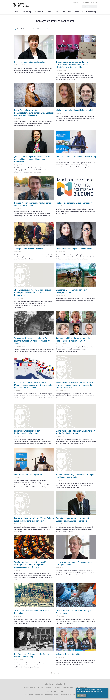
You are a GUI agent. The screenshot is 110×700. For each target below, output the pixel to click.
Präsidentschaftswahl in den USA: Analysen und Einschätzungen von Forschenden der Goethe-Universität (75, 385)
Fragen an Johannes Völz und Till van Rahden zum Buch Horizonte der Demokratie (34, 519)
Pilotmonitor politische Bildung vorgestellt (74, 202)
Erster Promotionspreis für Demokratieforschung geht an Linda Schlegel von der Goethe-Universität (34, 113)
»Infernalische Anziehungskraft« (28, 474)
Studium (49, 12)
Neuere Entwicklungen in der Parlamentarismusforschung (27, 432)
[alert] (55, 29)
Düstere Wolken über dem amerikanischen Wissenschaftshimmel (32, 204)
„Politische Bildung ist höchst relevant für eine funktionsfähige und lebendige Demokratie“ (32, 159)
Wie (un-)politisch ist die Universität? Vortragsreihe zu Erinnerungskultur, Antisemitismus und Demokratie (30, 564)
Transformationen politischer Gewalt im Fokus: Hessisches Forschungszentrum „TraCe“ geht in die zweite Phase (73, 64)
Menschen (67, 12)
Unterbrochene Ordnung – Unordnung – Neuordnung (73, 611)
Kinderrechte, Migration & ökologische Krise (75, 110)
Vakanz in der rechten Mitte (68, 654)
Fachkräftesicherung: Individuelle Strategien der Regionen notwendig (75, 475)
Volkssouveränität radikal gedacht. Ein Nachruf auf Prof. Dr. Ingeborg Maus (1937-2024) (32, 341)
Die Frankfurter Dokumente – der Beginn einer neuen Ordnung (31, 655)
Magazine (76, 2)
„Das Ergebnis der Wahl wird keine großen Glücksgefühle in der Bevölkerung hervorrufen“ (32, 292)
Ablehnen (83, 695)
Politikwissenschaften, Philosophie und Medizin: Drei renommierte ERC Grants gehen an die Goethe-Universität (34, 385)
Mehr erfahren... (98, 691)
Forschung (27, 12)
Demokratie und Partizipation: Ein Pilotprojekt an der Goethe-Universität (75, 432)
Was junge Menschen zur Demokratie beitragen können (72, 291)
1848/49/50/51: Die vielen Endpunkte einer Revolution (31, 611)
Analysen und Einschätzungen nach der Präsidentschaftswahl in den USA (73, 339)
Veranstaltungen (92, 12)
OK (78, 695)
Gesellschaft (38, 12)
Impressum (55, 694)
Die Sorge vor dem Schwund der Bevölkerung (76, 156)
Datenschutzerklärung (65, 694)
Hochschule (78, 12)
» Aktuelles (16, 12)
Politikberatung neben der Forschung (30, 61)
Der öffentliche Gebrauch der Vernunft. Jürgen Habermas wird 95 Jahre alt (73, 519)
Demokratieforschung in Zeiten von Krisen (74, 248)
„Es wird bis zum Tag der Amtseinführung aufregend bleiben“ (74, 563)
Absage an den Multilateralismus (28, 248)
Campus (57, 12)
